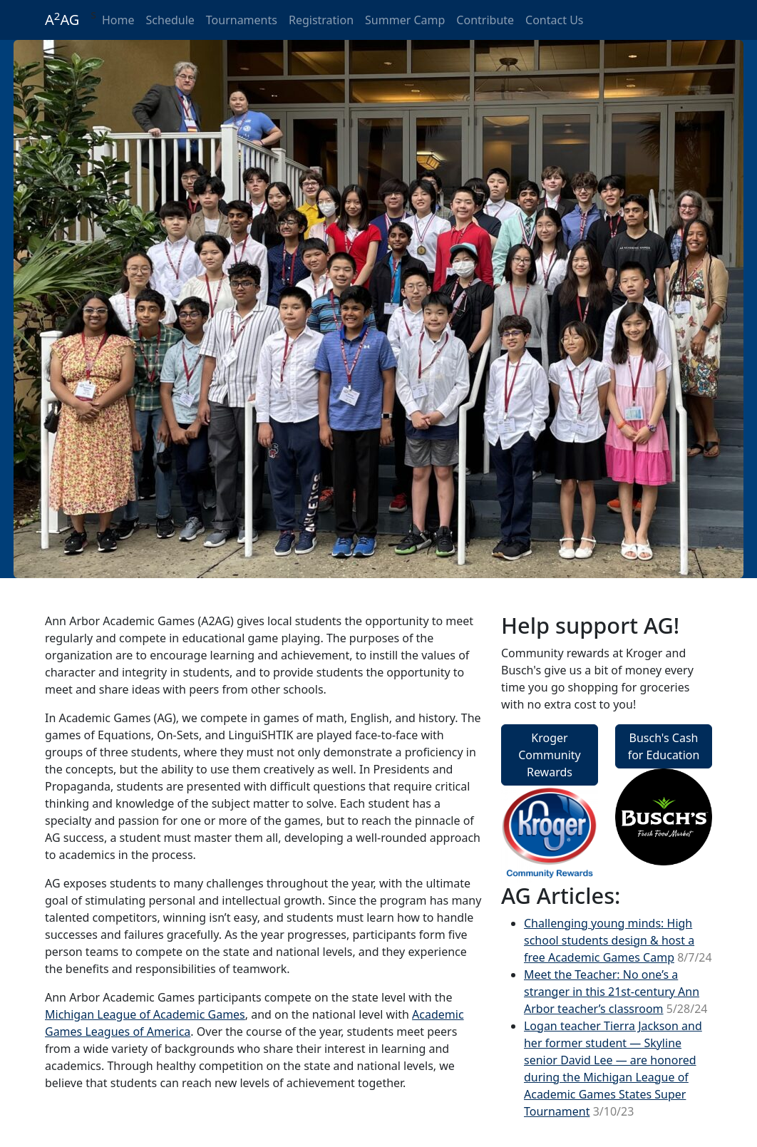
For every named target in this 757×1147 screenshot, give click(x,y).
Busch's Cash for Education (664, 746)
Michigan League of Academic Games (145, 1014)
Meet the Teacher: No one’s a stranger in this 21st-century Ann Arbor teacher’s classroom (611, 992)
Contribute (485, 20)
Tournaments (241, 20)
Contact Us (554, 20)
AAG (62, 19)
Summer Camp (405, 20)
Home (118, 20)
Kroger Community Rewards (549, 755)
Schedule (170, 20)
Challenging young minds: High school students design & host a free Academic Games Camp (609, 940)
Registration (321, 20)
